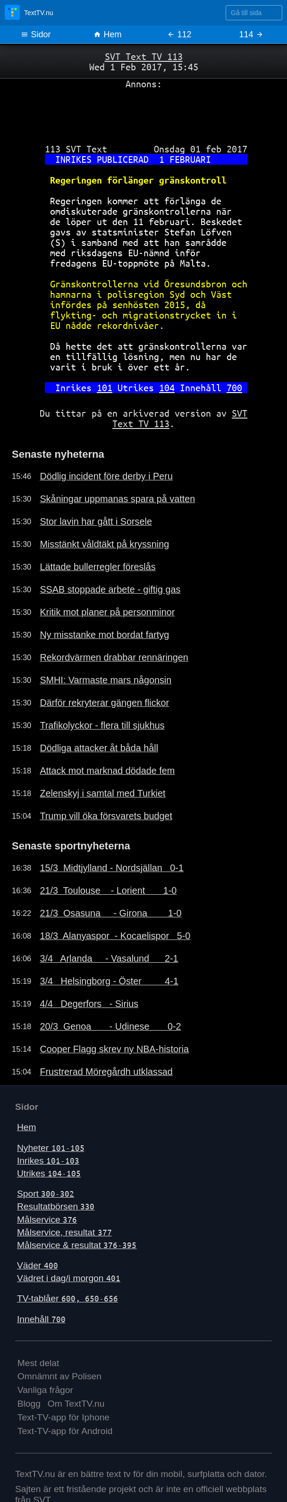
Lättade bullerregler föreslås (97, 567)
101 (104, 387)
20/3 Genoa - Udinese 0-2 (110, 1026)
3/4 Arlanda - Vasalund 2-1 (109, 958)
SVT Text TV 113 (144, 56)
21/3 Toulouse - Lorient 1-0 (108, 890)
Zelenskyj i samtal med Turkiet (102, 793)
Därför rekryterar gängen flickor (104, 702)
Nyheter (50, 1148)
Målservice (47, 1220)
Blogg (29, 1404)
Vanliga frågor (45, 1390)
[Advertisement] (143, 112)
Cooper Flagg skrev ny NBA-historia (114, 1049)
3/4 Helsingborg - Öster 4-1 (109, 981)
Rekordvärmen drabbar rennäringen (114, 657)
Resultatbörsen (55, 1206)
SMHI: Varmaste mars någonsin (105, 680)
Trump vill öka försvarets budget (106, 816)
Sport (45, 1194)
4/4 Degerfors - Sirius (89, 1004)
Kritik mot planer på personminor (107, 612)
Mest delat (38, 1363)
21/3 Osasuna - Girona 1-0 (110, 913)
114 (251, 34)
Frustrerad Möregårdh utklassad (106, 1071)
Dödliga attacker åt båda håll (99, 748)
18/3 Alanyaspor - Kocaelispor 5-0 (115, 936)
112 (179, 34)
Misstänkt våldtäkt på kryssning (104, 544)
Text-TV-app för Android (65, 1431)
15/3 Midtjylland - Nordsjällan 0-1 (112, 868)
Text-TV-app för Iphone (63, 1417)
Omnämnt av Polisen (59, 1376)
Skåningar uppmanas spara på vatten (117, 499)
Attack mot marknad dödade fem (107, 770)
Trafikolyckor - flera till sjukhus (102, 725)
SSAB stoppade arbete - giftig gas (110, 589)
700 (234, 387)
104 (167, 387)
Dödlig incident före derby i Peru (106, 476)
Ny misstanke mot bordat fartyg (104, 634)
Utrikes (49, 1173)
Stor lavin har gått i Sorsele (96, 521)
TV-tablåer (67, 1298)
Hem (107, 34)
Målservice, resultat (64, 1232)
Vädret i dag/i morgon (68, 1278)
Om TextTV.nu (76, 1404)
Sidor (36, 34)
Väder (37, 1265)
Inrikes (48, 1161)
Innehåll (41, 1319)
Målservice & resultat (76, 1245)
